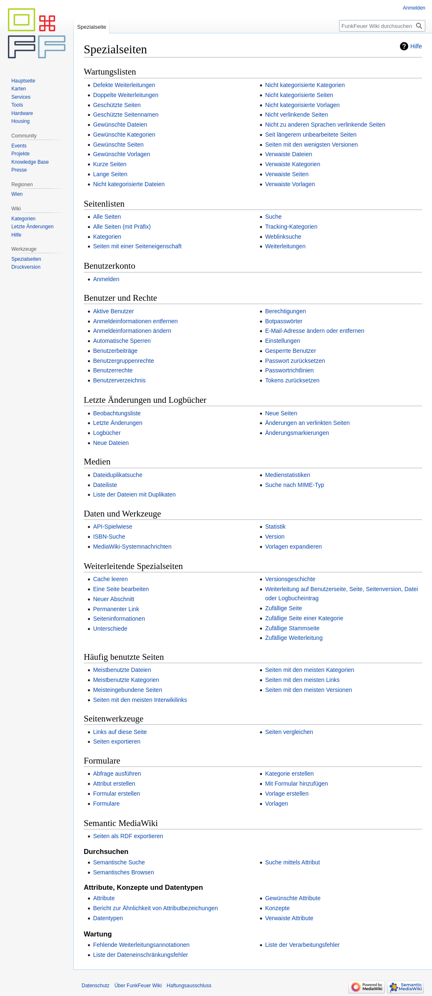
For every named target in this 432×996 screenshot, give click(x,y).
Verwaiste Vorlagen (290, 184)
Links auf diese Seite (120, 732)
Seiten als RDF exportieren (128, 836)
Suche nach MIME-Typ (294, 485)
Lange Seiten (110, 174)
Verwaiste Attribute (289, 918)
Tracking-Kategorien (291, 226)
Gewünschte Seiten (118, 144)
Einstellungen (282, 340)
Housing (20, 121)
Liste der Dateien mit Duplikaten (134, 494)
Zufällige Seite (283, 608)
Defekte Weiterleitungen (124, 85)
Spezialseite (91, 27)
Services (20, 97)
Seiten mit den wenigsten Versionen (311, 144)
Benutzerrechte (112, 370)
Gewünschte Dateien (120, 124)
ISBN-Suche (109, 536)
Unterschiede (110, 628)
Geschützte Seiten (116, 105)
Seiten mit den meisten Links (302, 679)
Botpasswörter (283, 321)
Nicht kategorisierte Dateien (129, 184)
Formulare (106, 803)
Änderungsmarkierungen (297, 432)
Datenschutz (96, 986)
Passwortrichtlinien (289, 370)
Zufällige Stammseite (292, 628)
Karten (18, 89)
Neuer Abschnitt (113, 599)
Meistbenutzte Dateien (122, 669)
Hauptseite (23, 81)
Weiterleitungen (285, 246)
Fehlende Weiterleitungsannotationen (141, 944)
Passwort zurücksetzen (295, 360)
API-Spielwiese (112, 526)
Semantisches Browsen (123, 872)
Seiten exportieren (116, 741)
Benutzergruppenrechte (123, 360)
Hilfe (416, 46)
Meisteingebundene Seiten (127, 689)
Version (275, 536)
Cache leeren (110, 579)
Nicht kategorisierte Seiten (299, 95)
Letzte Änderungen (117, 422)
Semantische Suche (119, 862)
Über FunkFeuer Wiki (138, 986)
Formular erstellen (116, 793)
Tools (17, 105)
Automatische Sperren (122, 340)
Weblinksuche (283, 236)
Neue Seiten (281, 413)
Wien (16, 194)
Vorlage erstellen (286, 793)
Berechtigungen (285, 311)
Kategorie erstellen (289, 773)
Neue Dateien (111, 442)
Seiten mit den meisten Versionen (308, 689)
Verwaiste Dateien (288, 154)
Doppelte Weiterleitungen (125, 95)
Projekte (20, 154)
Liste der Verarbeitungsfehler (302, 944)
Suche (273, 216)
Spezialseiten (26, 259)
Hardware (22, 113)
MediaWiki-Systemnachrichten (132, 546)
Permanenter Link (116, 609)
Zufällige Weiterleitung (293, 637)
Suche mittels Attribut (292, 862)
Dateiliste (105, 485)
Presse (19, 170)
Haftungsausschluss (189, 986)
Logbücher (106, 432)
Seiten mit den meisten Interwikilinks (140, 699)
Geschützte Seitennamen (125, 114)
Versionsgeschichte (290, 579)
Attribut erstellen (114, 783)
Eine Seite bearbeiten (121, 589)
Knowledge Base (30, 162)
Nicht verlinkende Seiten (296, 114)
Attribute (104, 898)
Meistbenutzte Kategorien (126, 679)
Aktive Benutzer (113, 311)
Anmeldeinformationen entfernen (135, 321)
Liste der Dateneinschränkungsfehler (140, 954)
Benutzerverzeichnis (119, 380)
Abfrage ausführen (117, 773)
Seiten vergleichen (289, 732)
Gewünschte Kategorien (124, 134)
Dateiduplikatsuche (117, 475)
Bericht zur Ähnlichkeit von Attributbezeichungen (155, 908)
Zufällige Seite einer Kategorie (304, 618)
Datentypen (108, 918)
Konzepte (277, 908)
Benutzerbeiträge (115, 350)
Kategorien (107, 236)
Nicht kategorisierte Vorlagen (302, 105)
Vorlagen (276, 803)
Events (19, 146)
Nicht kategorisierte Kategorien (305, 85)
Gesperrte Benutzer (290, 350)
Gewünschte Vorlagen (121, 154)
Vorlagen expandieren (293, 546)
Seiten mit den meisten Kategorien (309, 669)
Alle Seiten (107, 216)
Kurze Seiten (109, 164)
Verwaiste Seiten (286, 174)
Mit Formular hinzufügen (296, 783)
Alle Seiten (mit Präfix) (121, 226)
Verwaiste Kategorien (292, 164)
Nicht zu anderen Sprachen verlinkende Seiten (325, 124)
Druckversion (25, 267)
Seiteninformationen (119, 618)
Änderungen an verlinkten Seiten (307, 422)
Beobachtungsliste (116, 413)
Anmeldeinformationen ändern (132, 330)
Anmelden (106, 279)
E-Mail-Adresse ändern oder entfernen (314, 330)
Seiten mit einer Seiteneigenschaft (137, 246)
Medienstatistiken (287, 475)
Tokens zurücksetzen (292, 380)
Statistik (275, 526)
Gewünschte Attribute (292, 898)
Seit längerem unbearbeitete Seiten (310, 134)
